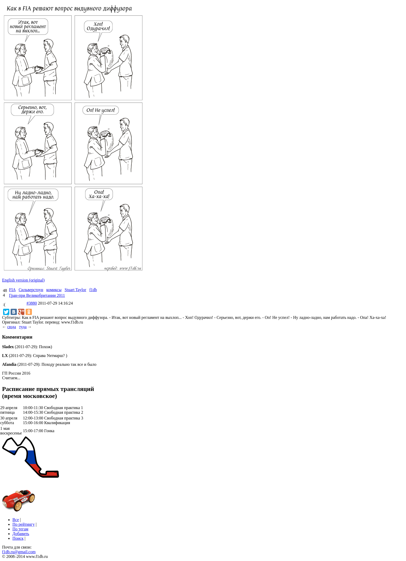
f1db (93, 289)
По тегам (20, 529)
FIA (12, 289)
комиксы (54, 289)
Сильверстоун (31, 289)
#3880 (31, 303)
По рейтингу (23, 524)
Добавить (20, 533)
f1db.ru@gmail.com (18, 552)
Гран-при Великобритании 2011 (37, 295)
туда (22, 327)
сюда (11, 327)
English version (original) (23, 280)
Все (15, 519)
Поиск (18, 538)
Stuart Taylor (75, 289)
